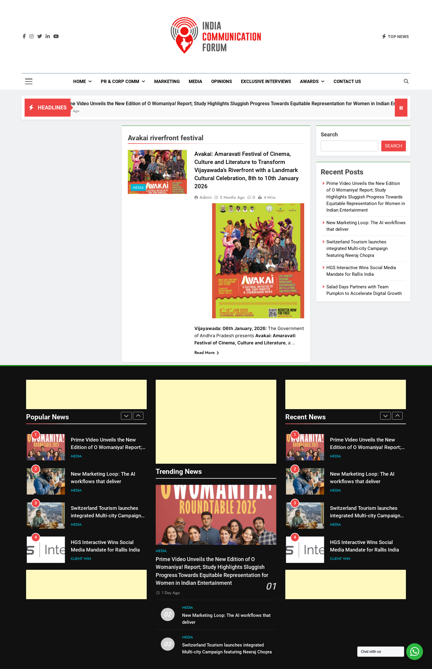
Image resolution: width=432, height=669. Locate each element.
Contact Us (347, 81)
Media (195, 81)
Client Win (81, 558)
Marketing (167, 81)
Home (79, 81)
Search (329, 134)
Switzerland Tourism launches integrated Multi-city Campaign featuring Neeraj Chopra (357, 248)
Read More (206, 352)
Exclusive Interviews (266, 81)
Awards (309, 81)
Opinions (221, 81)
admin (206, 197)
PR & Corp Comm (120, 81)
